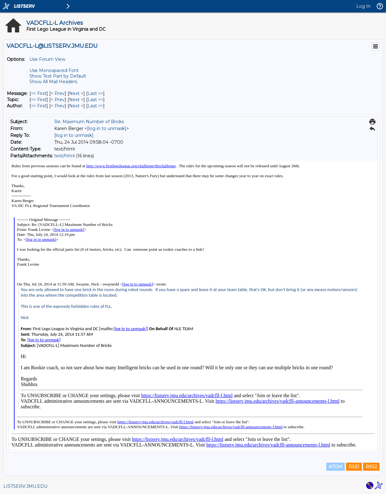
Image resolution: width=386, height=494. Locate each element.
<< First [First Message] (38, 93)
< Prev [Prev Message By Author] (58, 106)
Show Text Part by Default (57, 76)
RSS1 (354, 466)
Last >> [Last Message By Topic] (95, 99)
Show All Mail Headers (53, 81)
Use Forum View (47, 59)
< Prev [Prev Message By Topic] (58, 99)
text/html (64, 156)
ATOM (335, 466)
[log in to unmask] (106, 128)
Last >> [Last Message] (95, 93)
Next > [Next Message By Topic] (76, 99)
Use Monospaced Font (54, 70)
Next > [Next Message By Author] (76, 106)
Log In (363, 6)
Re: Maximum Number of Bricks (89, 121)
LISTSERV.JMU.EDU (25, 486)
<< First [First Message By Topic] (38, 99)
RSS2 (371, 466)
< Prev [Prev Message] (58, 93)
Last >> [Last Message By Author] (95, 106)
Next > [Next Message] (76, 93)
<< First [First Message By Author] (38, 106)
